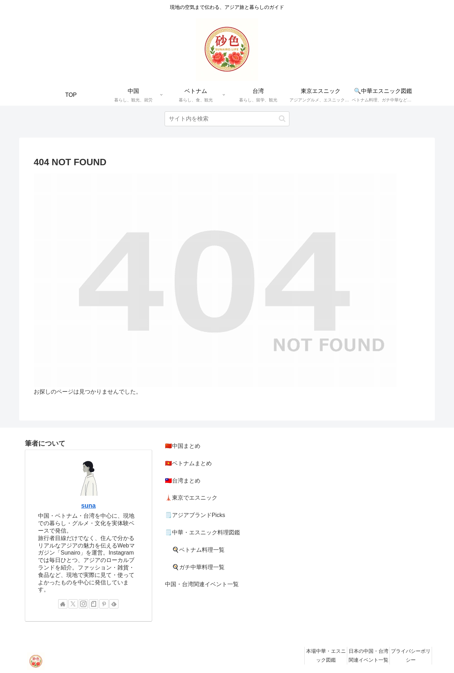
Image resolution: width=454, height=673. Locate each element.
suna (88, 505)
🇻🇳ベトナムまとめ (188, 463)
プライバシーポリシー (411, 655)
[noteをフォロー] (93, 603)
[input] (227, 118)
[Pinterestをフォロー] (104, 603)
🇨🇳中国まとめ (182, 446)
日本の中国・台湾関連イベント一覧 (368, 655)
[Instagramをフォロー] (83, 603)
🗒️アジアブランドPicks (195, 515)
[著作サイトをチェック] (62, 603)
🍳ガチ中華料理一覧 (198, 567)
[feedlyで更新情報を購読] (113, 603)
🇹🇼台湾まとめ (182, 481)
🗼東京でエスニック (191, 498)
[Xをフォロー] (73, 603)
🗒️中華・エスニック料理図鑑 (202, 532)
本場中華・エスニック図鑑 (326, 655)
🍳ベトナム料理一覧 (198, 550)
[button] (282, 119)
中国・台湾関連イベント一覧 (202, 584)
